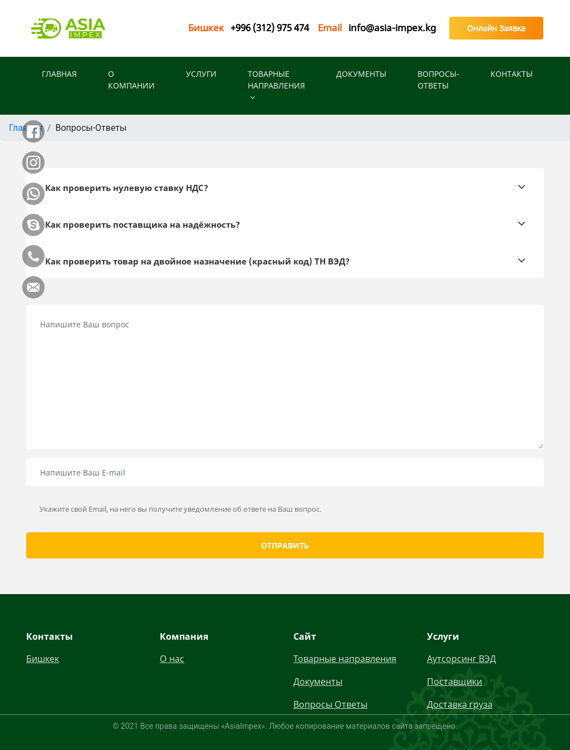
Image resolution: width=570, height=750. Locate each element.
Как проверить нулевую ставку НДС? (126, 187)
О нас (172, 659)
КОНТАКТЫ (511, 73)
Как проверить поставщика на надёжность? (142, 224)
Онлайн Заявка (496, 28)
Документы (361, 73)
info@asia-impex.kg (392, 27)
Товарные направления (276, 84)
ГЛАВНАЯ (59, 73)
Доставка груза (460, 704)
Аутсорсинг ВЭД (461, 659)
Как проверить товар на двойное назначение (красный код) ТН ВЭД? (197, 261)
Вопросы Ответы (330, 704)
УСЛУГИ (201, 73)
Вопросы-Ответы (438, 79)
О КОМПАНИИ (131, 79)
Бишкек (42, 659)
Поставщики (454, 681)
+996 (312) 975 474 (269, 27)
